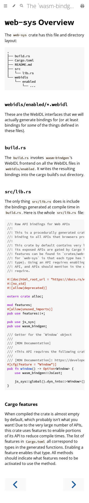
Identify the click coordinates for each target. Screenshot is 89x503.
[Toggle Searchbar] (21, 6)
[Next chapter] (73, 484)
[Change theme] (14, 6)
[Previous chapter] (15, 484)
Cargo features (21, 404)
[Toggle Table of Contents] (5, 6)
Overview (39, 22)
